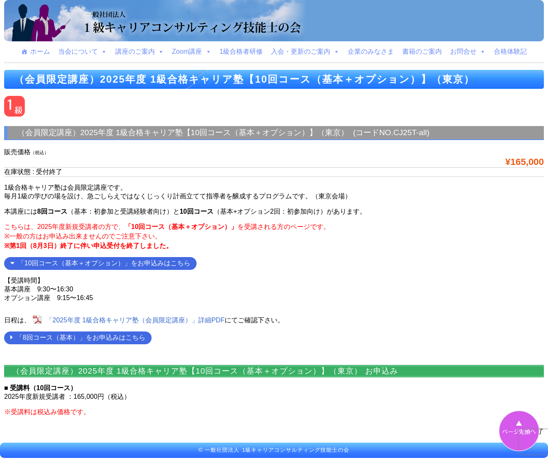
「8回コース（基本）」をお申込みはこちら (77, 337)
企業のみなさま (371, 51)
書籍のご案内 (422, 51)
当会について (82, 51)
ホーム (40, 51)
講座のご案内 (139, 51)
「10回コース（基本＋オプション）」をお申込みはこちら (100, 263)
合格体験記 (510, 51)
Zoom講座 (191, 51)
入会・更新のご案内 (305, 51)
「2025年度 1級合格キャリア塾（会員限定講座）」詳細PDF (135, 320)
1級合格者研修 (241, 51)
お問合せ (468, 51)
